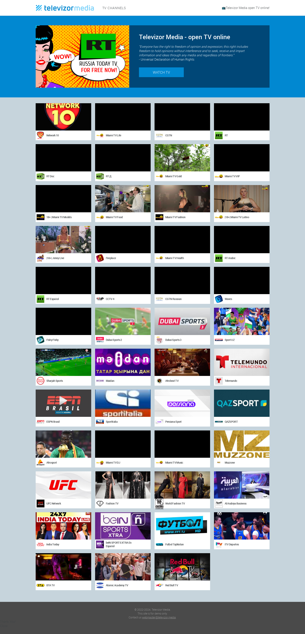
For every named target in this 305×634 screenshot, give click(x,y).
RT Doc (50, 176)
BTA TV (50, 585)
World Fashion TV (175, 503)
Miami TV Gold (173, 176)
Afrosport (51, 462)
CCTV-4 (110, 299)
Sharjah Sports (54, 381)
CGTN (168, 135)
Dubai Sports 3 (173, 340)
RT (226, 135)
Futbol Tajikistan (174, 544)
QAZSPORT (231, 421)
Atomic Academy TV (117, 585)
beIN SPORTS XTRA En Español (119, 544)
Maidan (110, 381)
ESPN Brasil (53, 421)
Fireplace (111, 258)
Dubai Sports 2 (114, 340)
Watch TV (161, 72)
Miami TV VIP (232, 176)
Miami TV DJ (113, 462)
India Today (52, 544)
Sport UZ (229, 340)
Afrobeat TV (172, 381)
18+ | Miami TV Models (59, 217)
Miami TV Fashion (175, 217)
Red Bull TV (171, 585)
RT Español (52, 299)
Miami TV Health (174, 258)
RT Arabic (230, 258)
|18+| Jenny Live (55, 258)
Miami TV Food (114, 217)
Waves (228, 299)
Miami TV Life (113, 135)
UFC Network (53, 503)
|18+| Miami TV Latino (237, 217)
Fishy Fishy (52, 340)
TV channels (113, 8)
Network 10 (52, 135)
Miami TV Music (174, 462)
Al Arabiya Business (236, 503)
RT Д (108, 176)
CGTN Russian (173, 299)
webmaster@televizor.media (159, 617)
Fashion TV (112, 503)
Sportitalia (112, 421)
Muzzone (230, 462)
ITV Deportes (232, 544)
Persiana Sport (173, 421)
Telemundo (231, 381)
